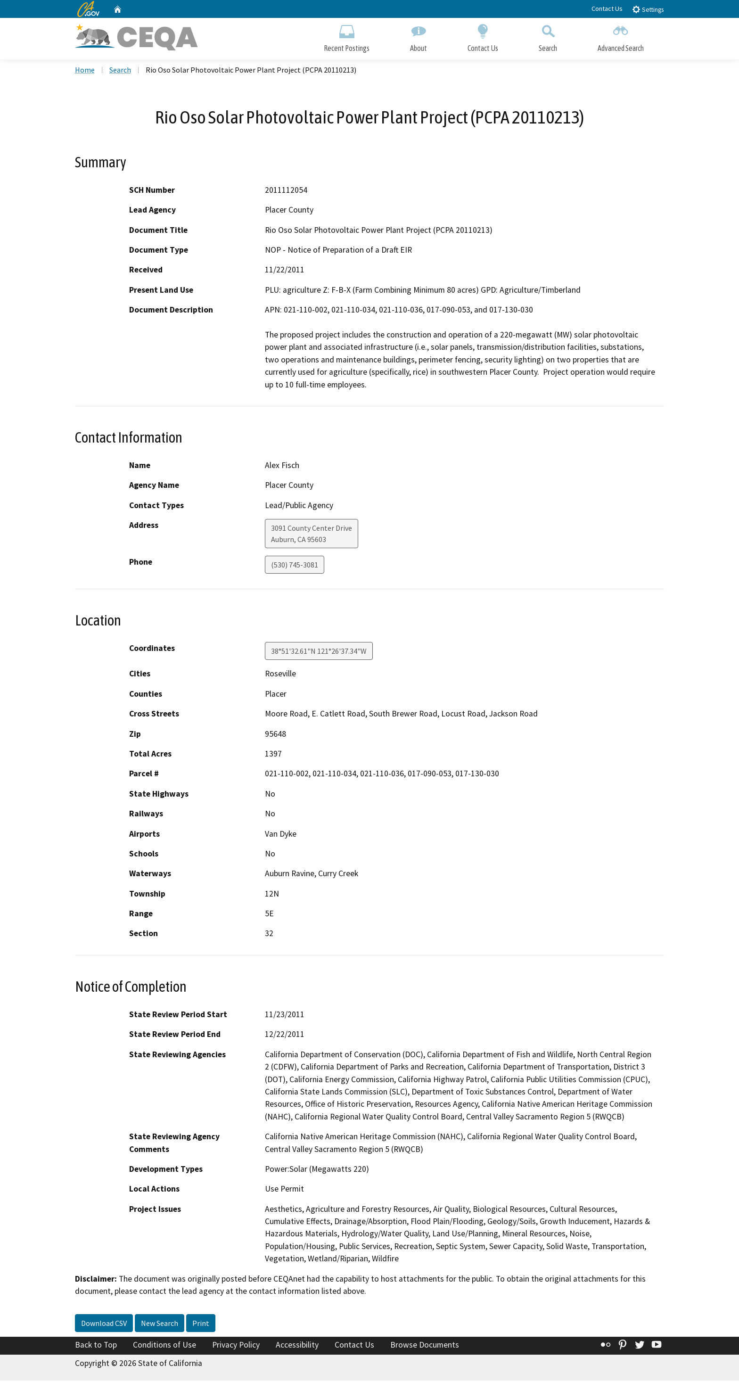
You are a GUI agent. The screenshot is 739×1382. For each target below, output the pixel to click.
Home (85, 71)
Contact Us (607, 8)
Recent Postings (346, 36)
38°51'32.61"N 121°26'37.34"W (319, 652)
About (418, 36)
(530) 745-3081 (294, 566)
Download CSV (104, 1324)
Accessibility (297, 1346)
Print (200, 1324)
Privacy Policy (236, 1346)
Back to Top (96, 1346)
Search (548, 36)
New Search (159, 1324)
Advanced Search (621, 36)
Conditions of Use (164, 1346)
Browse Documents (424, 1346)
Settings (648, 9)
